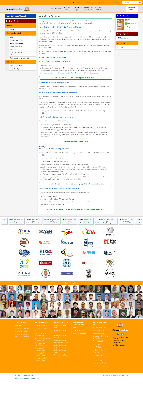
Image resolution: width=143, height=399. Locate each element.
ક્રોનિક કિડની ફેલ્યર (78, 9)
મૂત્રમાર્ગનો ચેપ (96, 363)
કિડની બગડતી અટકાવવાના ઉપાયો (19, 58)
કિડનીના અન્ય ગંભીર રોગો (99, 9)
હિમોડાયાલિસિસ (77, 346)
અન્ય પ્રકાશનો (110, 3)
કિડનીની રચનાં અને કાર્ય (22, 347)
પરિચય (12, 37)
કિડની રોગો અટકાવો (67, 9)
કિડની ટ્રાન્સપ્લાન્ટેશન (79, 352)
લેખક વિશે (101, 3)
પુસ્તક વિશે (94, 3)
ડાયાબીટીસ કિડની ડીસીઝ (99, 352)
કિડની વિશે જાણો (56, 9)
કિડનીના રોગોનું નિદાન (16, 46)
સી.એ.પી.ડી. (76, 349)
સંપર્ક (116, 3)
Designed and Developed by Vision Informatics (27, 397)
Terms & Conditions (28, 394)
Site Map (17, 394)
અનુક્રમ (12, 29)
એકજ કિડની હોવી (97, 360)
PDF (129, 20)
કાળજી (42, 146)
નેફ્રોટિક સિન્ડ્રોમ (97, 379)
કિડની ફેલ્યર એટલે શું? (16, 66)
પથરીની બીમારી (96, 366)
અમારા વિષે (79, 3)
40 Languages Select (131, 9)
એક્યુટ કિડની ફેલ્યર (16, 69)
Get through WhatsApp (130, 25)
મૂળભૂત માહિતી (19, 344)
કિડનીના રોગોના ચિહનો (16, 43)
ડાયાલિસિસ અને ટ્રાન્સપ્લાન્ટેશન (88, 9)
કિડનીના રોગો (13, 50)
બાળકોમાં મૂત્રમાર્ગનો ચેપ (99, 382)
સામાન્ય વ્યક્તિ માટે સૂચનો (41, 344)
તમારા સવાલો (87, 3)
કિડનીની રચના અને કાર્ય (17, 40)
